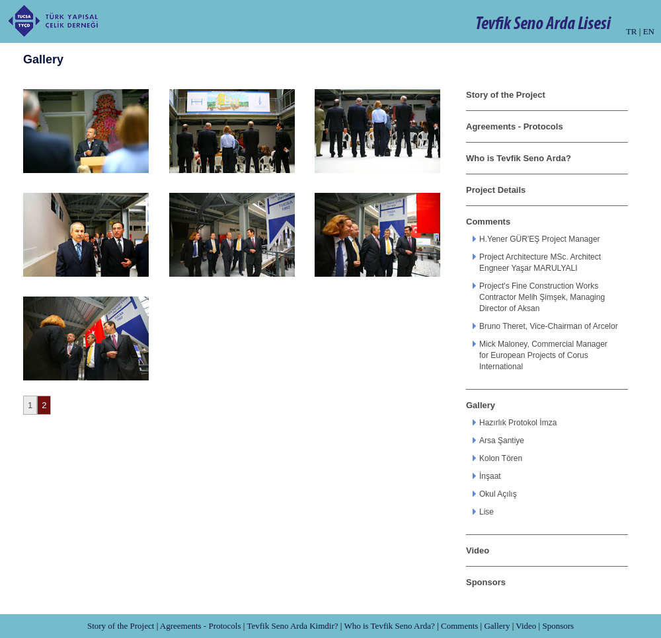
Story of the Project (505, 95)
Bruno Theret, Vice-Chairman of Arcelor (548, 326)
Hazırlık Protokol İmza (518, 422)
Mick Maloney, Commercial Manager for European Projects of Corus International (543, 355)
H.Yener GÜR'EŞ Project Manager (539, 239)
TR (631, 31)
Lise (486, 511)
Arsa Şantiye (501, 440)
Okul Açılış (498, 494)
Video (477, 550)
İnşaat (490, 476)
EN (648, 31)
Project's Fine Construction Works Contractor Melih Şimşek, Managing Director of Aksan (542, 297)
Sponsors (486, 582)
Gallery (480, 405)
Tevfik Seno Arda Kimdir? (292, 626)
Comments (488, 222)
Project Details (495, 190)
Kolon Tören (500, 458)
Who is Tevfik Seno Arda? (518, 158)
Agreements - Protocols (514, 126)
